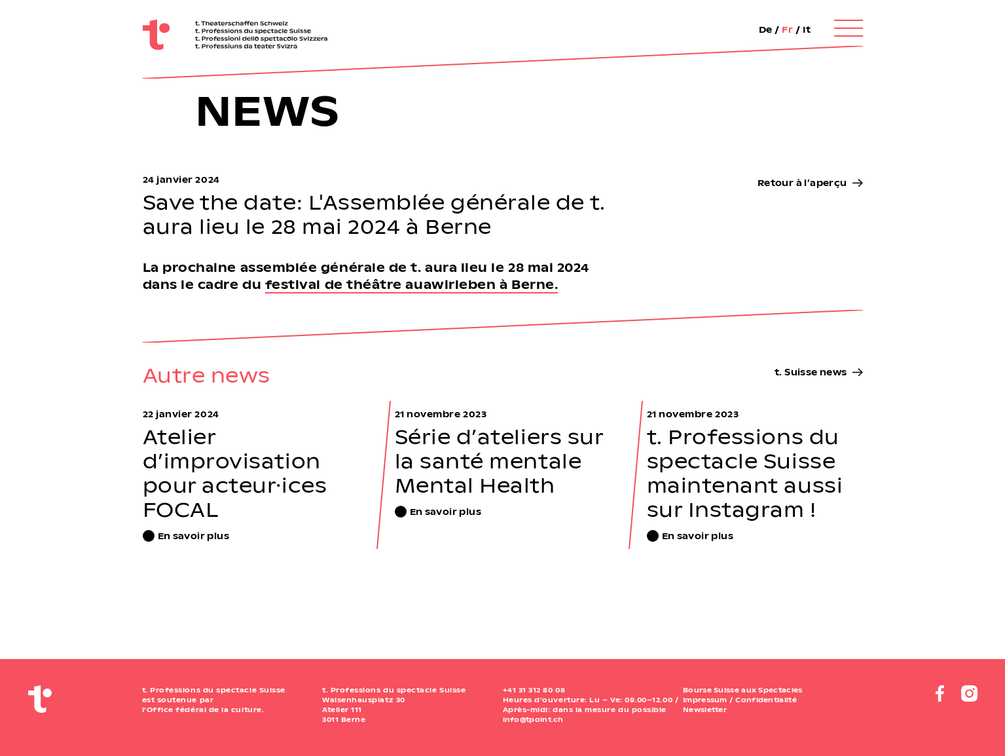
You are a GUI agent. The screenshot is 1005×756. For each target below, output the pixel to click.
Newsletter (705, 709)
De (766, 29)
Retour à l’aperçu (802, 182)
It (807, 29)
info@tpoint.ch (533, 719)
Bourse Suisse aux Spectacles (742, 689)
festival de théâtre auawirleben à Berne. (411, 284)
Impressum (705, 699)
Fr (787, 29)
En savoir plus (193, 535)
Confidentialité (766, 699)
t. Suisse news (811, 372)
